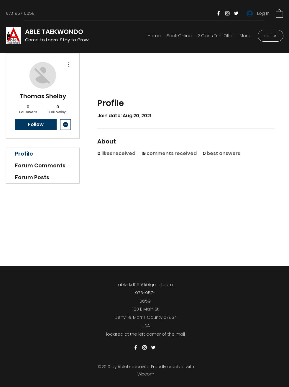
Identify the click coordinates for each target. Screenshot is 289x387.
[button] (279, 13)
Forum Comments (40, 165)
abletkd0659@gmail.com (145, 284)
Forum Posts (32, 177)
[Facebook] (218, 13)
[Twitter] (236, 13)
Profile (24, 153)
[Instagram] (227, 13)
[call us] (270, 36)
